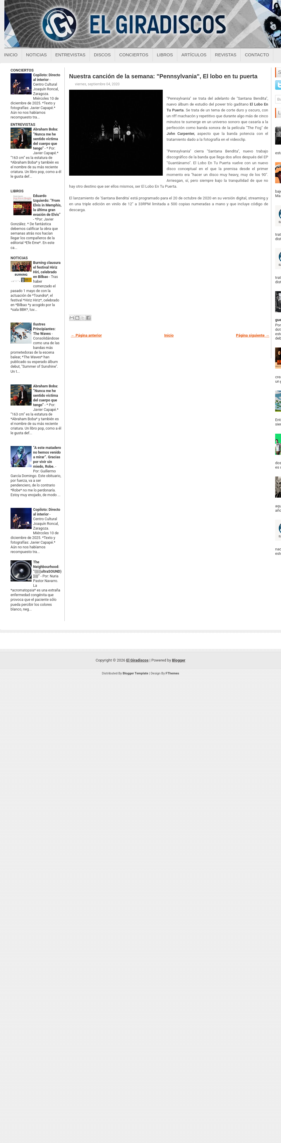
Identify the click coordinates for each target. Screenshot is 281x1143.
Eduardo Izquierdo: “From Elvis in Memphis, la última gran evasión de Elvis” (47, 205)
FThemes (172, 673)
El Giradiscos (137, 660)
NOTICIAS (19, 258)
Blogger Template (135, 673)
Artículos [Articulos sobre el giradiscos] (194, 54)
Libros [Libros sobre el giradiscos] (165, 54)
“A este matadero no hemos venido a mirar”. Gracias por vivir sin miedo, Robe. (47, 457)
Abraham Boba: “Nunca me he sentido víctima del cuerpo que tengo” (45, 138)
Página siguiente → (252, 335)
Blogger (179, 660)
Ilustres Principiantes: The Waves (44, 329)
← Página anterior (86, 335)
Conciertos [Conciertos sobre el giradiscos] (133, 54)
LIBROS (17, 191)
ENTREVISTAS (23, 124)
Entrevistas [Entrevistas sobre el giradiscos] (70, 54)
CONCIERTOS (22, 70)
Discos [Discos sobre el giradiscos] (102, 54)
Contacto (257, 54)
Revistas (225, 54)
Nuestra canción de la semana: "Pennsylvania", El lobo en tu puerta (163, 76)
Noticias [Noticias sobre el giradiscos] (36, 54)
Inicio (11, 54)
